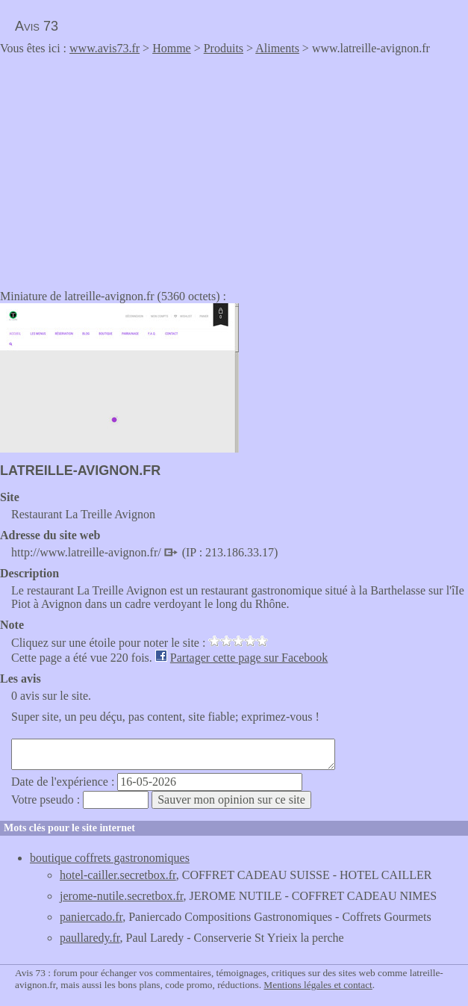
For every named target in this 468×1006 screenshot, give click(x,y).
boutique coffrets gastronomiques (110, 857)
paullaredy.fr (90, 937)
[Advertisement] (125, 167)
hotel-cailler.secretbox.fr (118, 875)
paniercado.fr (91, 916)
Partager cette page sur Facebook (249, 657)
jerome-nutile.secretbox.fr (122, 895)
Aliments (277, 48)
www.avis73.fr (104, 48)
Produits (223, 48)
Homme (171, 48)
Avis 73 (36, 26)
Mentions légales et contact (317, 984)
